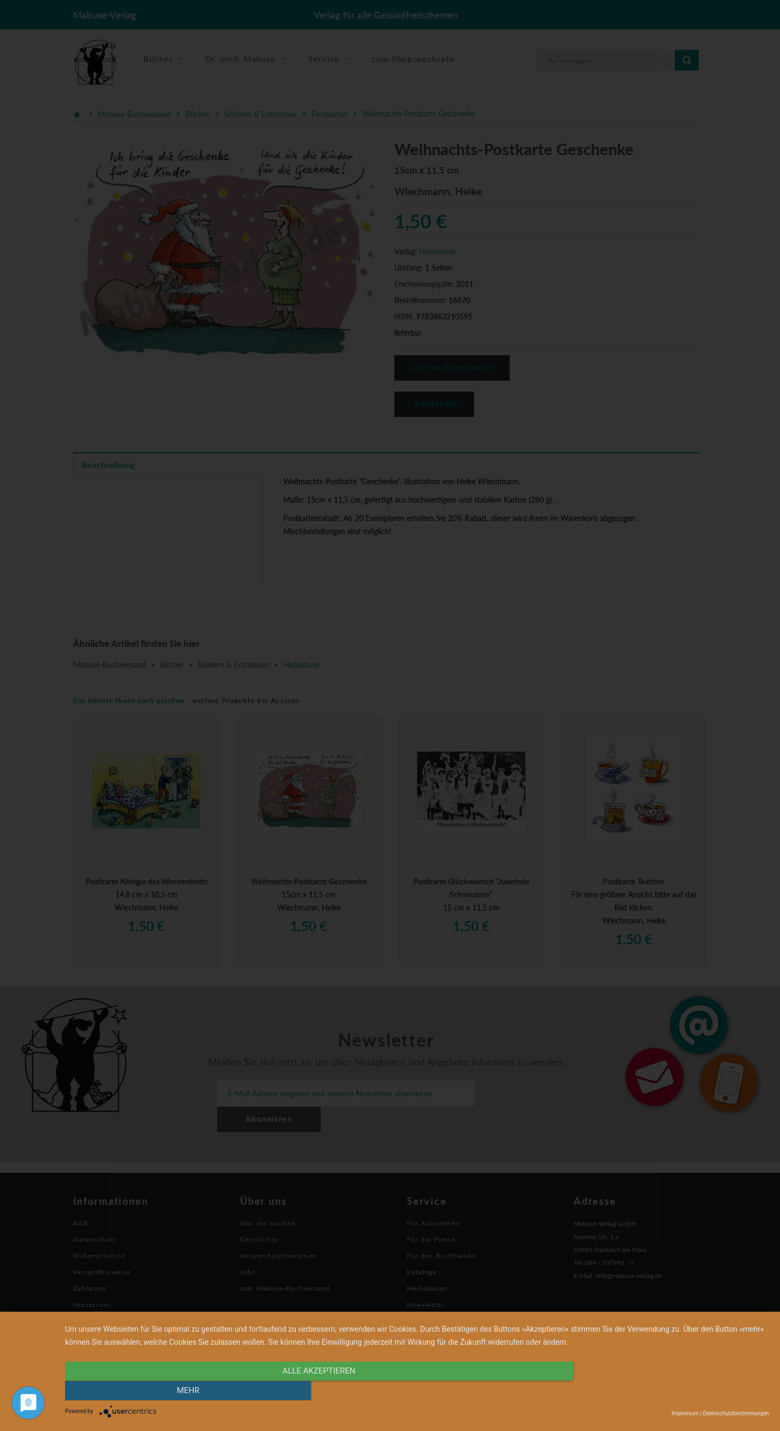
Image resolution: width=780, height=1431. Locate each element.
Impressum (685, 1413)
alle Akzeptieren (311, 1391)
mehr (663, 1391)
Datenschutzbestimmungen (736, 1413)
